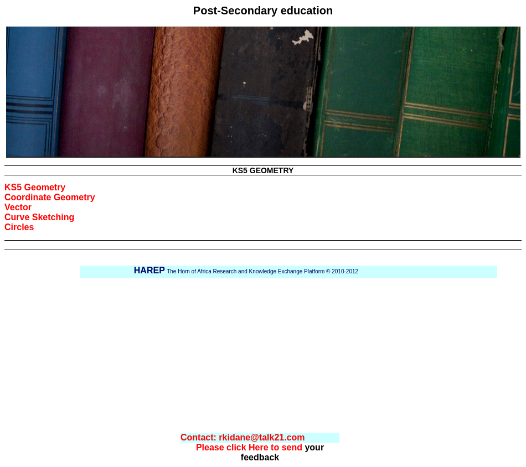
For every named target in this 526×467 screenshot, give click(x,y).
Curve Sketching (39, 217)
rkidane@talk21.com (262, 437)
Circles (19, 227)
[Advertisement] (276, 355)
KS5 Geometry (34, 187)
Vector (18, 207)
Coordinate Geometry (49, 197)
